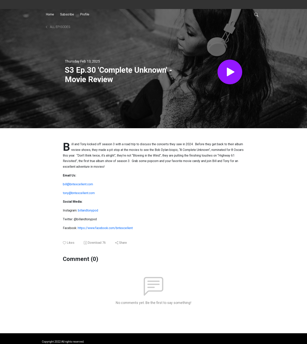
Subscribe (67, 14)
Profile (84, 14)
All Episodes (57, 27)
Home (50, 14)
